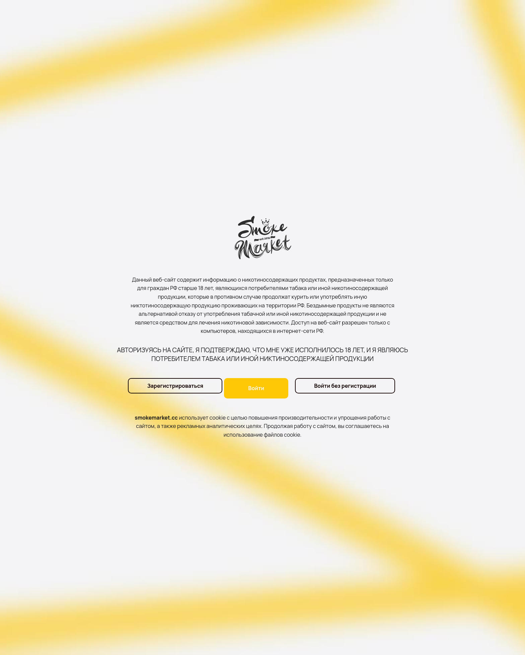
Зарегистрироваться (170, 388)
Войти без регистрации (345, 388)
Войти (256, 388)
